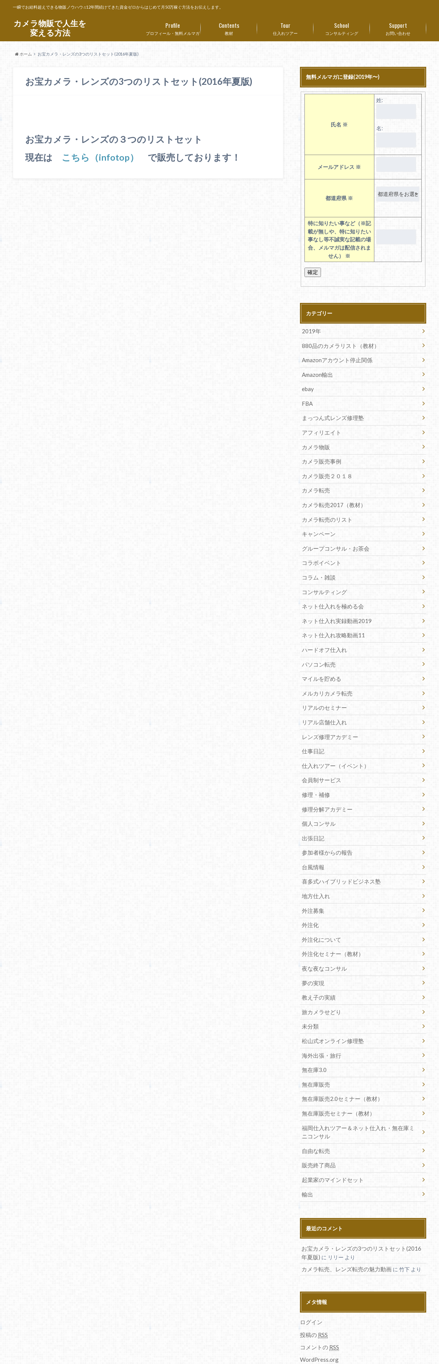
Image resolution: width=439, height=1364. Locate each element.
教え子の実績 (317, 969)
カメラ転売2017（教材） (331, 497)
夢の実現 (311, 955)
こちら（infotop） (100, 157)
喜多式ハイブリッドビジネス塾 (338, 858)
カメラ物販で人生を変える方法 (50, 28)
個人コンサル (317, 802)
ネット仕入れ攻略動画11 (330, 622)
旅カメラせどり (319, 983)
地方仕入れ (314, 872)
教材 (229, 27)
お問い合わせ (398, 27)
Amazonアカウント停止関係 (334, 358)
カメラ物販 (314, 441)
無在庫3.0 (312, 1039)
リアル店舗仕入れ (322, 705)
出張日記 (311, 816)
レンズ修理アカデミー (327, 719)
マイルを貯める (319, 664)
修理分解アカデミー (325, 789)
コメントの (318, 1308)
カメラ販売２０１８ (325, 469)
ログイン (310, 1284)
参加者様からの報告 (325, 830)
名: (379, 128)
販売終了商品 (317, 1130)
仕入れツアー (285, 27)
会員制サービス (319, 761)
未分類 (309, 997)
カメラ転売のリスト (325, 511)
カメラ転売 (314, 483)
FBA (306, 400)
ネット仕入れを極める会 (330, 594)
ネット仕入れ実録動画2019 (333, 608)
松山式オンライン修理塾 (330, 1011)
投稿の (313, 1296)
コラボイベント (319, 553)
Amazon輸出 (316, 372)
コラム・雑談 (317, 566)
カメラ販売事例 (319, 455)
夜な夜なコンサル (322, 941)
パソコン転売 (317, 650)
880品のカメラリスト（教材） (337, 345)
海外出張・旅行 (319, 1025)
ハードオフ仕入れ (322, 636)
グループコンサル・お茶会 (333, 539)
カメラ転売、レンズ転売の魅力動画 (343, 1232)
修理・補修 (314, 775)
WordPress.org (319, 1320)
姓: (379, 100)
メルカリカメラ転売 (325, 677)
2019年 (310, 331)
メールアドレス (339, 167)
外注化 (309, 900)
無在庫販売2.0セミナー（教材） (339, 1066)
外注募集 (311, 886)
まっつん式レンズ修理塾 (330, 414)
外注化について (319, 914)
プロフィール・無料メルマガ (172, 27)
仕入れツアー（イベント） (333, 747)
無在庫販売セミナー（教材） (335, 1080)
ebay (307, 386)
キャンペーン (317, 525)
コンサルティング (341, 27)
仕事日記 (311, 733)
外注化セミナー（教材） (330, 927)
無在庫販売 (314, 1052)
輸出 (306, 1158)
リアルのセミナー (322, 691)
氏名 (339, 124)
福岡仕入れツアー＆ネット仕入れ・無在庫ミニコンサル (359, 1098)
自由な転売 (314, 1116)
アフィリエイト (319, 428)
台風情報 (311, 844)
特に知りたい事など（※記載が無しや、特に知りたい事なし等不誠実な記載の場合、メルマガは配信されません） (339, 239)
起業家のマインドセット (330, 1144)
